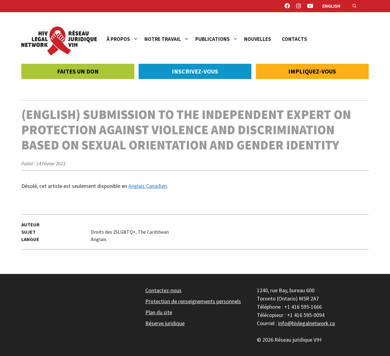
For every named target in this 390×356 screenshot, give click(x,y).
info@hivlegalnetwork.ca (306, 323)
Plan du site (158, 312)
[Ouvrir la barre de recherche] (354, 6)
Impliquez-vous (312, 71)
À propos (125, 39)
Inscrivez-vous (195, 71)
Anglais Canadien (147, 185)
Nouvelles (257, 39)
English (331, 6)
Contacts (294, 39)
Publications (219, 39)
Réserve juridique (165, 323)
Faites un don (78, 71)
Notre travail (169, 39)
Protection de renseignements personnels (193, 301)
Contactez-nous (163, 290)
